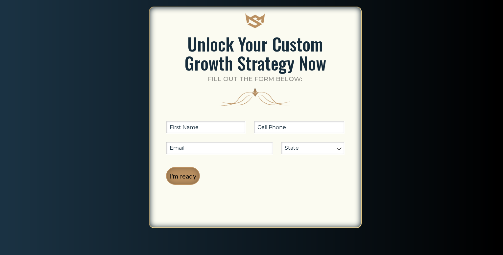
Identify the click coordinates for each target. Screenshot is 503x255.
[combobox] (312, 148)
